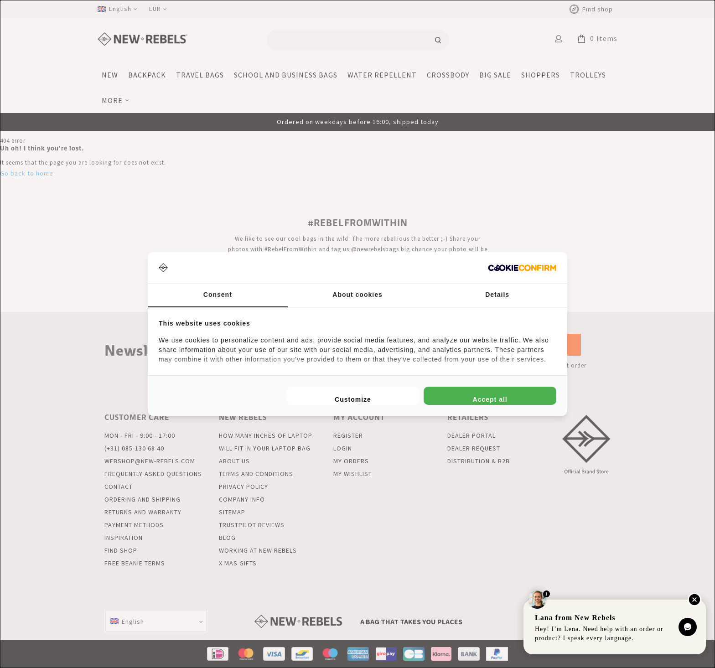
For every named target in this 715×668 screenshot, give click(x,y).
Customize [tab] (353, 399)
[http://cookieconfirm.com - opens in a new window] (522, 267)
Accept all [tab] (490, 399)
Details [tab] (497, 294)
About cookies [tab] (357, 294)
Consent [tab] (217, 294)
